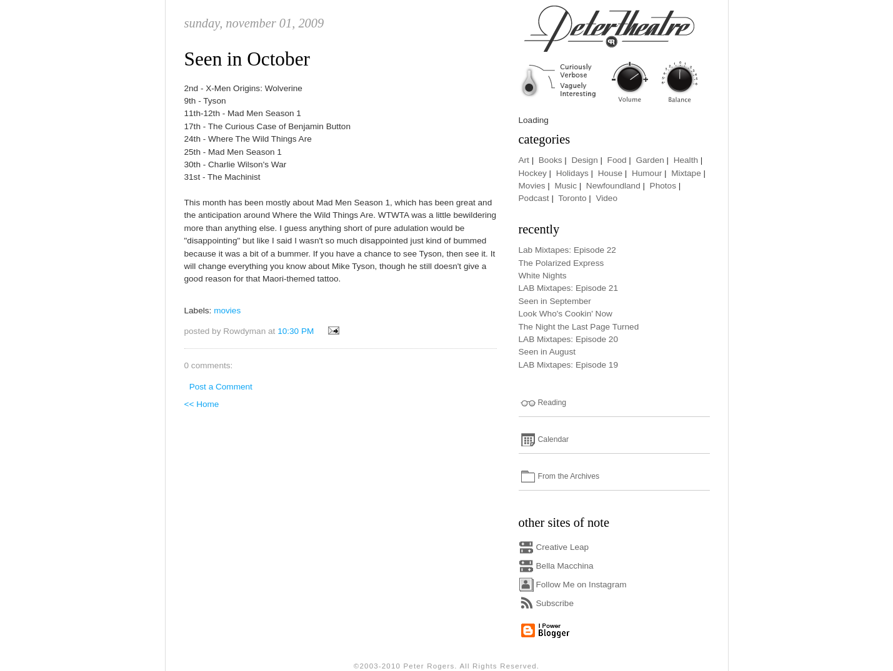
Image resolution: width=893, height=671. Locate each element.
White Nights (543, 275)
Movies (532, 185)
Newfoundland (613, 185)
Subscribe (555, 603)
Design (584, 160)
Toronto (572, 198)
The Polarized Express (561, 263)
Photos (663, 185)
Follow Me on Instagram (581, 584)
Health (686, 160)
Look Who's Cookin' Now (565, 313)
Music (565, 185)
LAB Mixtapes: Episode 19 (568, 365)
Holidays (572, 173)
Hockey (533, 173)
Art (524, 160)
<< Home (201, 404)
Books (550, 160)
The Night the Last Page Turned (579, 326)
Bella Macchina (565, 566)
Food (617, 160)
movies (227, 310)
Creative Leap (562, 547)
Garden (650, 160)
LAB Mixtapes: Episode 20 (568, 339)
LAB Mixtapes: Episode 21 (568, 288)
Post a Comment (220, 386)
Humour (647, 173)
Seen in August (547, 351)
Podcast (534, 198)
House (610, 173)
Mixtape (686, 173)
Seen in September (555, 301)
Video (606, 198)
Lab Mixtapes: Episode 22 (567, 250)
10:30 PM (295, 331)
